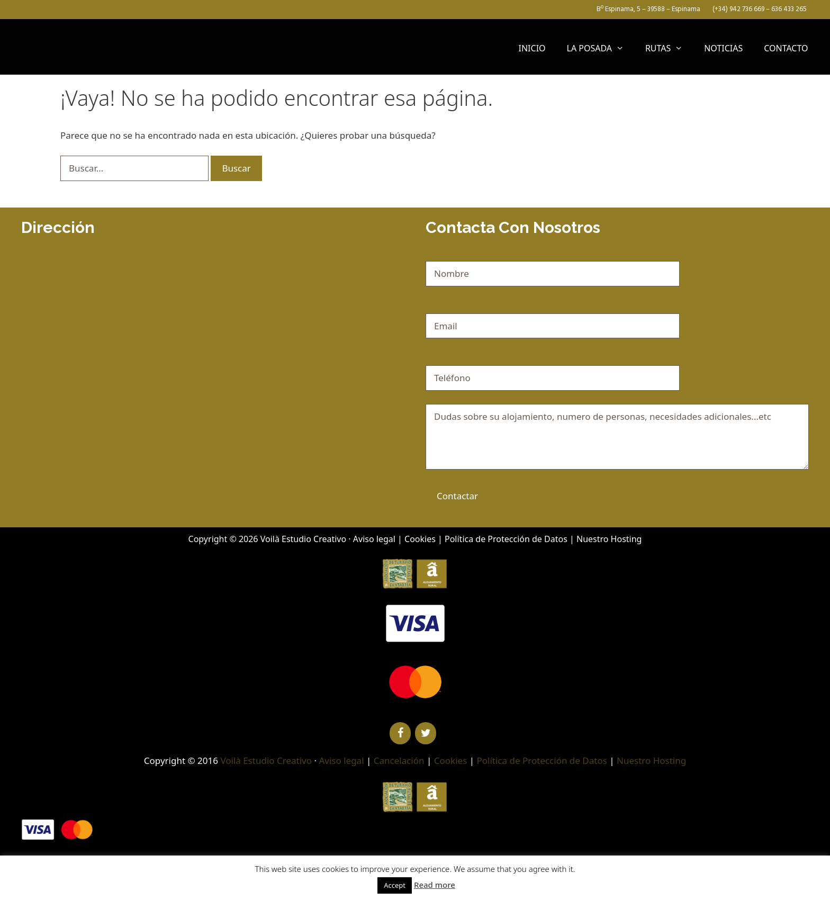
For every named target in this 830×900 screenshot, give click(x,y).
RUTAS (669, 48)
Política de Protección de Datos (506, 539)
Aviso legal (374, 539)
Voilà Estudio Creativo (303, 539)
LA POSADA (601, 48)
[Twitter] (425, 733)
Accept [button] (394, 885)
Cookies (420, 539)
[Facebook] (400, 733)
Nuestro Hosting (609, 539)
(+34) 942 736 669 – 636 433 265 (759, 9)
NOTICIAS (723, 48)
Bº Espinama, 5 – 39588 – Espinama (647, 9)
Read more (434, 884)
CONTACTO (786, 48)
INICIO (532, 48)
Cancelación (399, 760)
